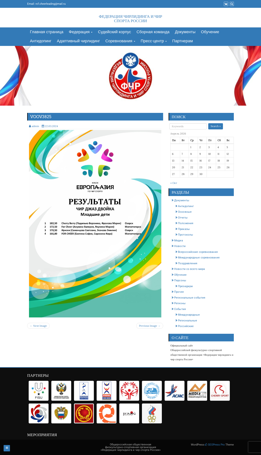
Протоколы (185, 234)
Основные (185, 211)
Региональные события (189, 297)
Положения (185, 223)
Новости (180, 246)
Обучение (210, 32)
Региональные (187, 320)
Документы (185, 32)
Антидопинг (40, 41)
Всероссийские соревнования (198, 252)
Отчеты (183, 217)
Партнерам (182, 41)
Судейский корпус (114, 32)
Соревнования (120, 41)
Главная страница (46, 32)
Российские (186, 326)
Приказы (184, 229)
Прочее (179, 291)
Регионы (180, 303)
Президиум (185, 286)
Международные (189, 314)
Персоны (180, 280)
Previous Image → (149, 325)
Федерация (81, 32)
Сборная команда (152, 32)
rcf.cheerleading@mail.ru (51, 3)
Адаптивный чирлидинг (78, 41)
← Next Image (38, 325)
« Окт (173, 183)
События (180, 309)
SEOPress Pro (215, 444)
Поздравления (187, 263)
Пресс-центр (154, 41)
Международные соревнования (198, 257)
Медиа (178, 240)
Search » (216, 126)
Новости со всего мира (189, 269)
